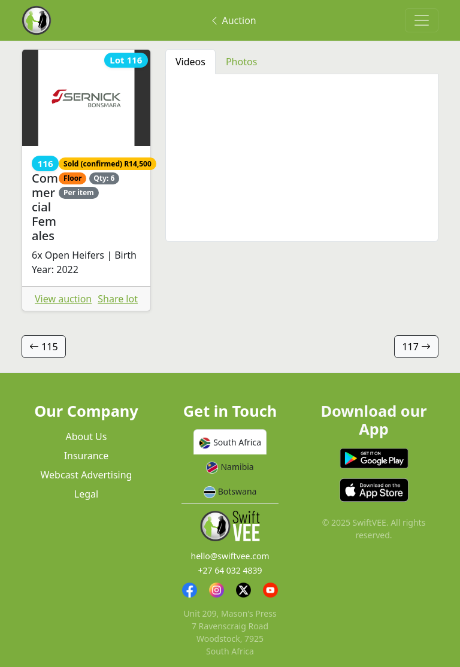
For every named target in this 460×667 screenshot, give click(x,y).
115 (43, 346)
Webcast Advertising (86, 474)
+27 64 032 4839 (230, 570)
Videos (190, 61)
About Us (86, 436)
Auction (233, 20)
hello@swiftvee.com (230, 556)
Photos (241, 61)
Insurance (86, 455)
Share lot (118, 298)
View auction (63, 298)
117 (416, 346)
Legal (86, 494)
